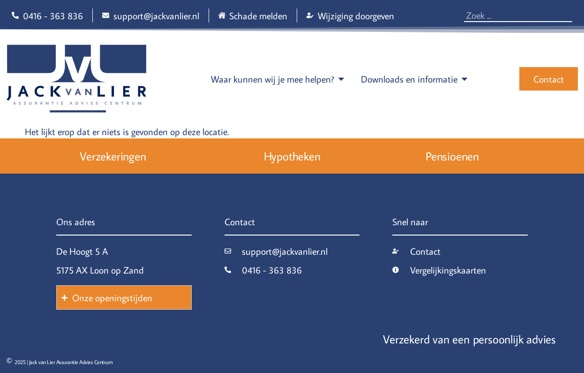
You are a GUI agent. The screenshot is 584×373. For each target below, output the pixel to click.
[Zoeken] (570, 15)
